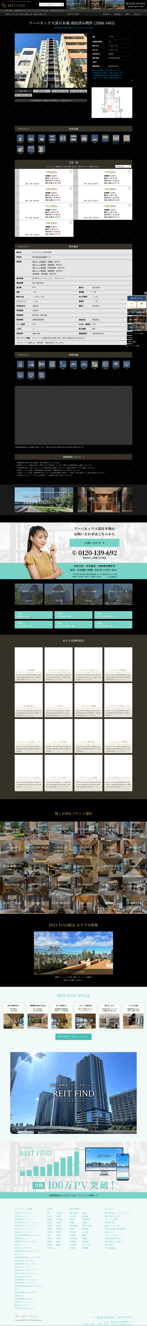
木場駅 (50, 262)
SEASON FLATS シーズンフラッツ (27, 1251)
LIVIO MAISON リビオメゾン (24, 1299)
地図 (126, 14)
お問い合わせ (92, 543)
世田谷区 (59, 1229)
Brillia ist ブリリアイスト (23, 1248)
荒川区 (58, 1235)
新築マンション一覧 (112, 1226)
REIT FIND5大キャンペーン (72, 1036)
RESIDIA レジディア (22, 1216)
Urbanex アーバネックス (23, 1232)
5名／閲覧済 (75, 14)
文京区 (49, 1226)
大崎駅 (84, 1238)
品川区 (49, 1222)
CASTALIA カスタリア (22, 1238)
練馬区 (58, 1242)
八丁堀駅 (73, 1245)
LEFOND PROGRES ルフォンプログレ (28, 1235)
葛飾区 (58, 1245)
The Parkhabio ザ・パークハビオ (26, 1222)
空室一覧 (137, 14)
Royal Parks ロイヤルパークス (25, 1270)
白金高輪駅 (74, 1226)
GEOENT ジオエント (22, 1305)
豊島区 (58, 1232)
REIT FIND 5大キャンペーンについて (117, 1213)
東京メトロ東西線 (39, 262)
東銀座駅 (73, 1242)
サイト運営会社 (112, 576)
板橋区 (49, 1242)
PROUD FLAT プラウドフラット (26, 1226)
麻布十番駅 (74, 1213)
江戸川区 (50, 1248)
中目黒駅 (85, 1242)
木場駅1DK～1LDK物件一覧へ (66, 624)
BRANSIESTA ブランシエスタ (25, 1280)
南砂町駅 (51, 271)
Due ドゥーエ (19, 1254)
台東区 (58, 1226)
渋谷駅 (84, 1213)
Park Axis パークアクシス (24, 1213)
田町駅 (72, 1229)
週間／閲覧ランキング (113, 1216)
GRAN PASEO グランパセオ (24, 1261)
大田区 (49, 1232)
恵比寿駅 (85, 1216)
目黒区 (58, 1222)
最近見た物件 (132, 305)
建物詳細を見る (24, 129)
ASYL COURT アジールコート (25, 1283)
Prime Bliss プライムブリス (24, 1308)
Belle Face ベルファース (23, 1302)
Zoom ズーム (19, 1296)
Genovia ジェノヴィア (22, 1267)
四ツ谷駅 (85, 1232)
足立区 (49, 1245)
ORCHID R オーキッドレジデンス (26, 1242)
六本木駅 (73, 1216)
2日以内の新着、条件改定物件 (115, 1229)
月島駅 (72, 1248)
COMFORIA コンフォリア (23, 1219)
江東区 (40, 257)
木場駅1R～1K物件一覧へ (64, 615)
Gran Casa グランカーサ (23, 1276)
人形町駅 (73, 1235)
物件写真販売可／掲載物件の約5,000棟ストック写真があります (52, 100)
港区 (48, 1213)
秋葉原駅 (85, 1248)
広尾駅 (72, 1222)
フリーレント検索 (111, 1219)
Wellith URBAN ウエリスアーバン (26, 1292)
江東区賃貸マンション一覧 (22, 10)
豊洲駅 (84, 1222)
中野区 (49, 1238)
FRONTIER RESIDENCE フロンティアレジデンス (29, 1287)
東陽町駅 (51, 265)
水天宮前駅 (74, 1238)
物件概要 (117, 14)
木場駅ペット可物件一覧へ (25, 624)
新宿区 (49, 1219)
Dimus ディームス (21, 1245)
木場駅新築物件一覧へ (23, 615)
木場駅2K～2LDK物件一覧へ (105, 615)
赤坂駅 (72, 1219)
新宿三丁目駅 (87, 1226)
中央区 (58, 1213)
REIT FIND (9, 10)
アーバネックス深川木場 (40, 10)
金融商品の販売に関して (113, 1238)
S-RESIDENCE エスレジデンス (25, 1264)
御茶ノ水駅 (86, 1245)
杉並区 (58, 1238)
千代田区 (59, 1219)
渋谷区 (49, 1216)
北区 (48, 1235)
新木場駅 (44, 274)
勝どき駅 (73, 1232)
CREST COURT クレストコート (26, 1273)
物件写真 (106, 14)
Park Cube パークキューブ (24, 1229)
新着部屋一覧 (109, 1222)
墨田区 (49, 1229)
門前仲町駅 (52, 268)
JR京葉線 (35, 274)
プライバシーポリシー (113, 1235)
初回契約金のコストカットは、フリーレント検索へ (72, 1195)
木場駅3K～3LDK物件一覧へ (105, 624)
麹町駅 (84, 1235)
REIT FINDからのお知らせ (114, 1242)
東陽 (44, 257)
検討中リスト (109, 1232)
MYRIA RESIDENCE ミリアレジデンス (28, 1257)
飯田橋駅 (85, 1229)
